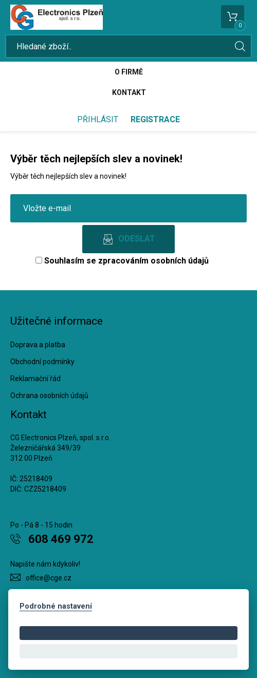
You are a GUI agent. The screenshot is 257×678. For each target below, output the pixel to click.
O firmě (129, 72)
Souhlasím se (122, 261)
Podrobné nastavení (56, 606)
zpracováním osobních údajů (153, 261)
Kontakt (129, 92)
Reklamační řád (35, 378)
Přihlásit (97, 119)
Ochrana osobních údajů (49, 395)
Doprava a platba (37, 345)
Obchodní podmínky (42, 361)
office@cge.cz (48, 578)
